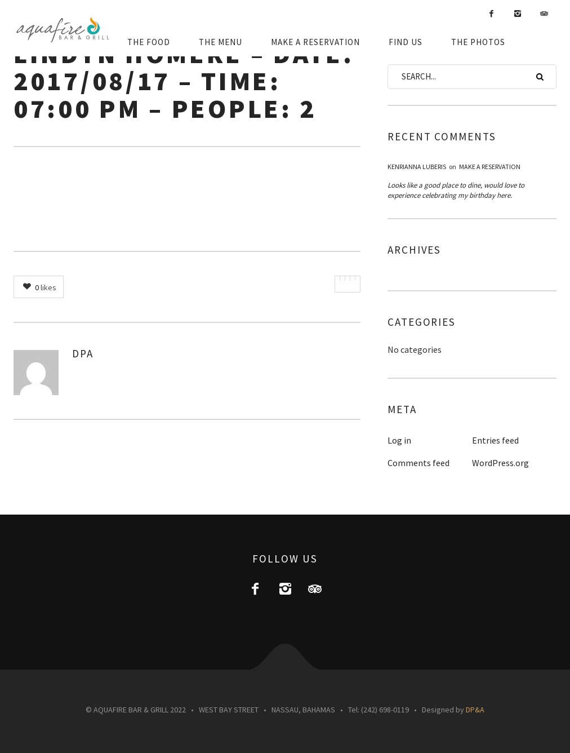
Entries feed (495, 440)
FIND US (405, 42)
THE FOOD (148, 42)
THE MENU (220, 42)
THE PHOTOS (478, 42)
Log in (399, 440)
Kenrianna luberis (417, 166)
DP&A (475, 710)
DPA (82, 353)
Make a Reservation (489, 166)
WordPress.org (500, 462)
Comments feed (418, 462)
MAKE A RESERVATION (315, 42)
